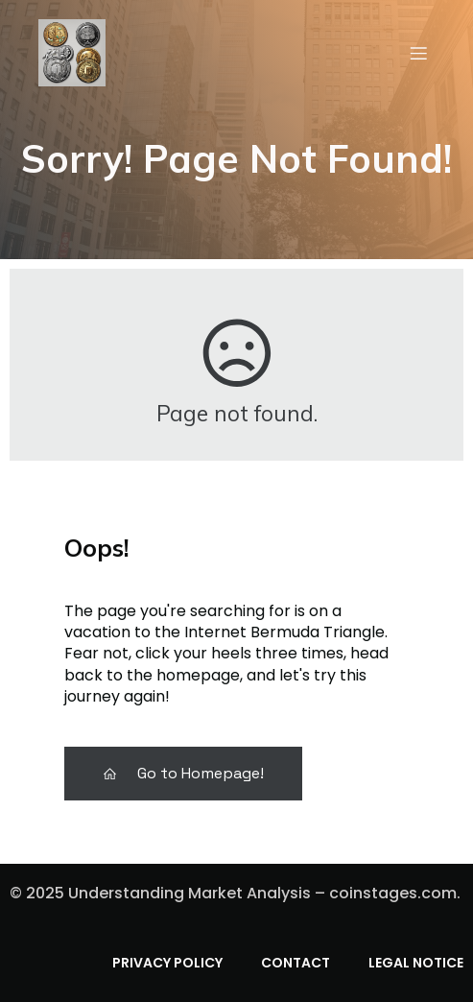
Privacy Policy (167, 962)
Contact (295, 962)
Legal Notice (415, 962)
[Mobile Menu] (418, 52)
